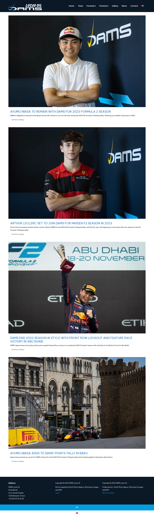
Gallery (115, 6)
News (124, 6)
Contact (134, 6)
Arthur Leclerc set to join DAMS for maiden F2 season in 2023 (61, 223)
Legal (57, 493)
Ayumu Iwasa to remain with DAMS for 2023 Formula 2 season (60, 111)
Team (80, 6)
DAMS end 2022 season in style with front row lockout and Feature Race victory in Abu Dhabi (71, 339)
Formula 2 (91, 6)
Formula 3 (103, 6)
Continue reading (18, 120)
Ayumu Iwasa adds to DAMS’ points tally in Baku (49, 453)
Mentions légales (108, 493)
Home (71, 6)
